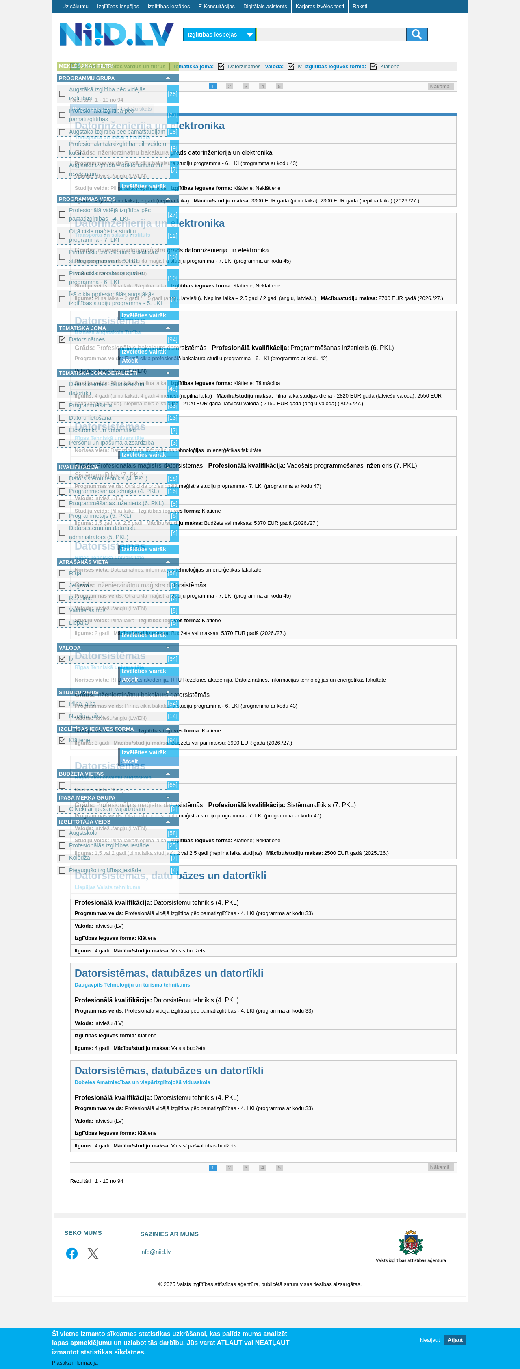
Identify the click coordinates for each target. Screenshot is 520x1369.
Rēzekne (80, 598)
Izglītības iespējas (118, 6)
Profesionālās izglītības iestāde (109, 845)
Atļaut (455, 1340)
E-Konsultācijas (216, 6)
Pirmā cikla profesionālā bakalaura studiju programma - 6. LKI (113, 256)
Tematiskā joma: (308, 66)
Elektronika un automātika (102, 430)
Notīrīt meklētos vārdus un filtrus (239, 66)
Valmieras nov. (87, 610)
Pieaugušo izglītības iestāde (105, 870)
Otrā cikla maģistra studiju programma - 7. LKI (102, 235)
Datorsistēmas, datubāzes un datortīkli (106, 388)
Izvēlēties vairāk (144, 186)
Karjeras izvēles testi (320, 6)
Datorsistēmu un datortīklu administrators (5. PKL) (103, 532)
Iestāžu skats (251, 118)
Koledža (79, 857)
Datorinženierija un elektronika (265, 134)
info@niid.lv (155, 1319)
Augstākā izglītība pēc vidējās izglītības (107, 93)
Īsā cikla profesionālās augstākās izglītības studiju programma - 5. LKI (115, 298)
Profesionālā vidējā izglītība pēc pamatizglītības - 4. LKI (110, 214)
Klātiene (79, 740)
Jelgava (79, 585)
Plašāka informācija (75, 1363)
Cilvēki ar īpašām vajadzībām (107, 809)
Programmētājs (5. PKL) (100, 516)
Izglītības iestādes (168, 6)
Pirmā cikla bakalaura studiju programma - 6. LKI (106, 277)
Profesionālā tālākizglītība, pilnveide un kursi (119, 148)
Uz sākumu (75, 6)
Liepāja (78, 622)
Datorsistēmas (225, 345)
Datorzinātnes (87, 339)
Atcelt (130, 360)
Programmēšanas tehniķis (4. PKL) (114, 491)
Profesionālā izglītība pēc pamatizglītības (101, 114)
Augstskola (83, 833)
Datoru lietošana (90, 418)
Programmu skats (208, 118)
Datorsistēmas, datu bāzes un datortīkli (285, 943)
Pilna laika (82, 703)
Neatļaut (430, 1340)
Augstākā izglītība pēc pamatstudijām (117, 131)
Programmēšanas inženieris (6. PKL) (116, 503)
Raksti (360, 6)
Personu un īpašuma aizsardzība (111, 442)
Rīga (75, 573)
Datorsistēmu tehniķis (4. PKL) (108, 478)
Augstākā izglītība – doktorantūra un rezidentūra (115, 169)
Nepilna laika (85, 716)
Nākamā (440, 95)
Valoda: (389, 66)
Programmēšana (90, 405)
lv (71, 659)
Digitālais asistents (265, 6)
